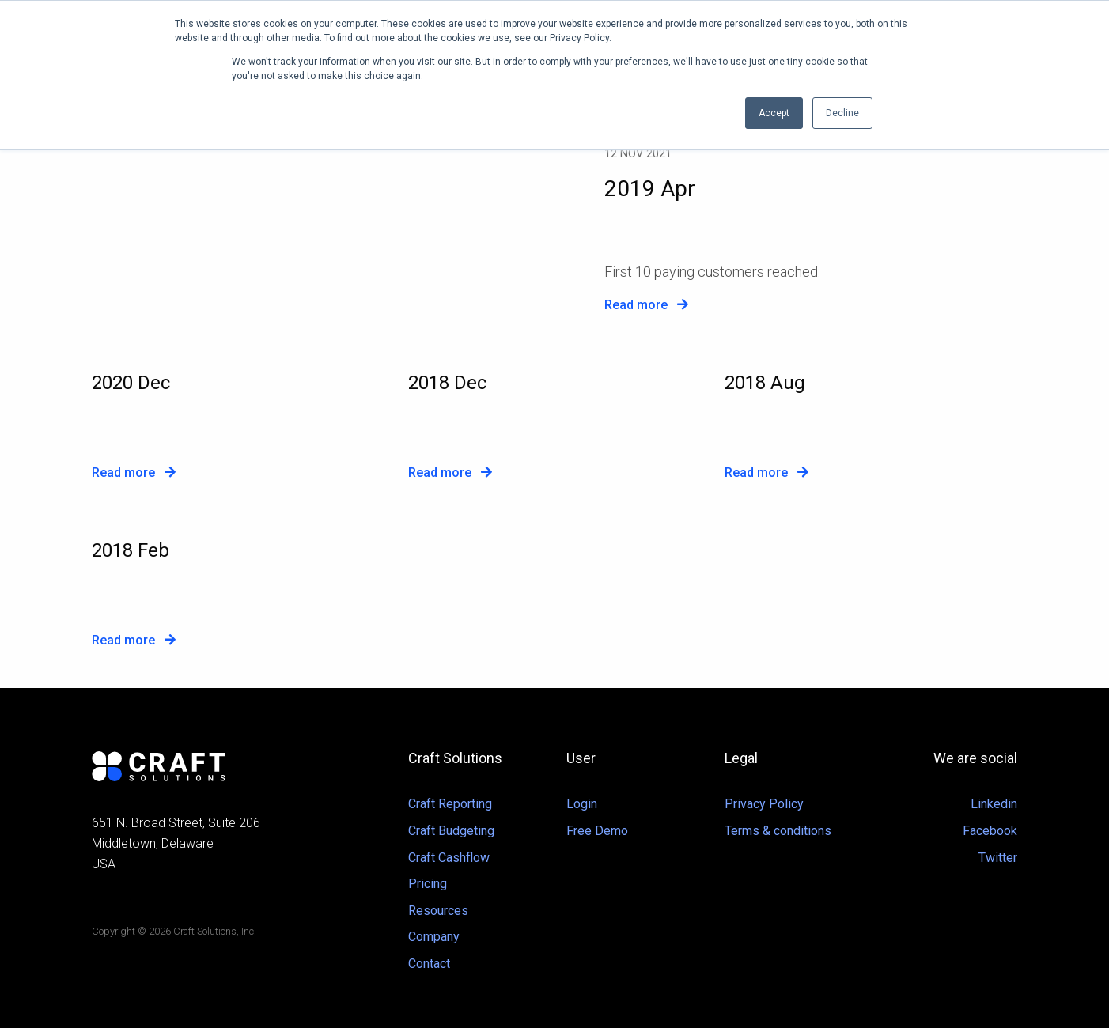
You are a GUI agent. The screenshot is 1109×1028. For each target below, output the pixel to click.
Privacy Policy (764, 803)
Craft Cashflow (449, 857)
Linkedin (994, 803)
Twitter (997, 857)
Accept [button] (774, 113)
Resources (438, 910)
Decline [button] (842, 113)
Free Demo (597, 830)
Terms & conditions (778, 830)
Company (434, 936)
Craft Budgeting (451, 830)
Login (581, 803)
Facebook (990, 830)
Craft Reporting (450, 803)
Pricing (427, 883)
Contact (429, 963)
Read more (646, 304)
